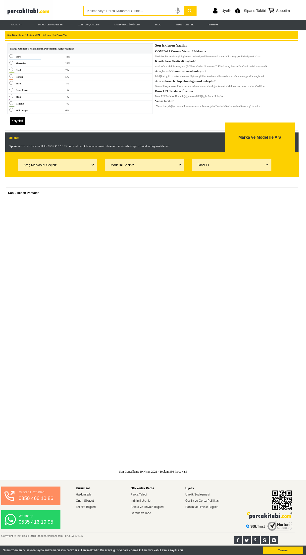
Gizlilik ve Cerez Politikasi (202, 500)
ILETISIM (213, 24)
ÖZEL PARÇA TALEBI (89, 24)
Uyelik (226, 10)
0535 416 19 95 (36, 522)
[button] (185, 550)
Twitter (247, 540)
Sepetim (283, 10)
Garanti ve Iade (141, 513)
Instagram (274, 540)
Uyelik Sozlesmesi (197, 494)
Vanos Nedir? (164, 100)
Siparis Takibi (255, 10)
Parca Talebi (139, 494)
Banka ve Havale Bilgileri (147, 507)
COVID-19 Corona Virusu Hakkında (180, 50)
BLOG (158, 24)
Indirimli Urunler (141, 500)
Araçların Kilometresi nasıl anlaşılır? (180, 70)
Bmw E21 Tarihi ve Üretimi (174, 90)
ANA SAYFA (17, 24)
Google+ (256, 540)
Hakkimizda (83, 494)
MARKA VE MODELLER (50, 24)
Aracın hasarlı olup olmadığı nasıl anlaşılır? (185, 80)
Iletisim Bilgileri (86, 507)
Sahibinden (265, 540)
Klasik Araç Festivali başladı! (175, 60)
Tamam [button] (283, 550)
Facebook (238, 540)
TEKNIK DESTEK (185, 24)
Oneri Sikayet (85, 500)
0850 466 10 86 (36, 498)
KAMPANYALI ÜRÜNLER (127, 24)
